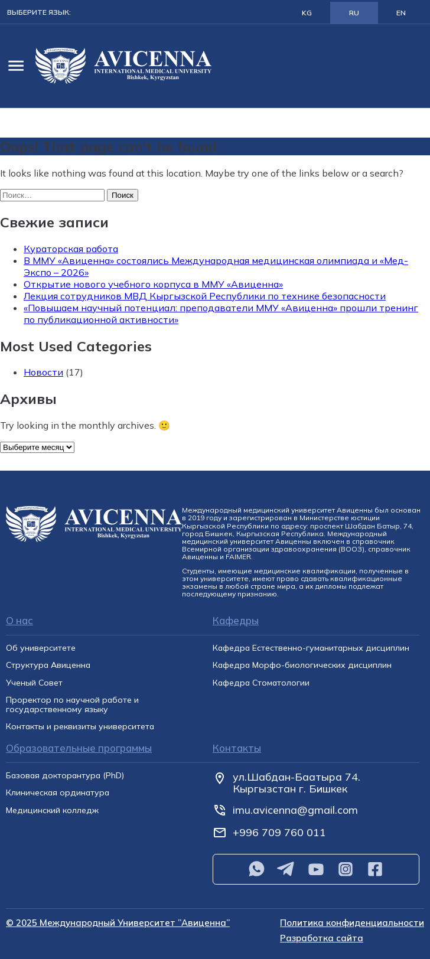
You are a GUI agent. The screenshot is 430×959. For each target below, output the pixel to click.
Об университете (41, 648)
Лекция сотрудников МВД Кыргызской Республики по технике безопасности (205, 296)
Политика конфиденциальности (352, 923)
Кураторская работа (71, 249)
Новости (43, 372)
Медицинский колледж (52, 810)
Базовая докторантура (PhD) (65, 775)
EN (401, 12)
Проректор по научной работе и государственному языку (72, 705)
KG (307, 12)
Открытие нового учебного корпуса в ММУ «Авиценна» (153, 284)
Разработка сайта (321, 939)
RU (354, 12)
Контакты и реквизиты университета (80, 726)
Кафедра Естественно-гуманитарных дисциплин (311, 648)
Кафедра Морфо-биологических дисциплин (302, 665)
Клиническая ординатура (57, 792)
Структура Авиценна (48, 665)
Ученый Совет (34, 683)
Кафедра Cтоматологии (261, 683)
